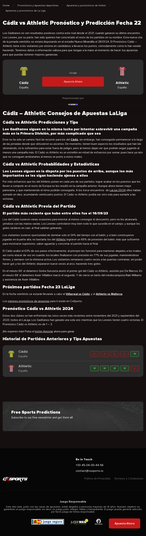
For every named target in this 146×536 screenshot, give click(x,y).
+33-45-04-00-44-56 (89, 465)
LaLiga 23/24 (118, 190)
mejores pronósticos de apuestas (29, 301)
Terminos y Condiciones (128, 478)
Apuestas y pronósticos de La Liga (26, 10)
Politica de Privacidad (97, 478)
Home (6, 5)
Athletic (61, 239)
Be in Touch (84, 459)
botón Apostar (44, 331)
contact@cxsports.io (89, 471)
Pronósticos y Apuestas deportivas (38, 5)
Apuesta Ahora (73, 81)
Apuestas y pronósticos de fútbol (86, 5)
